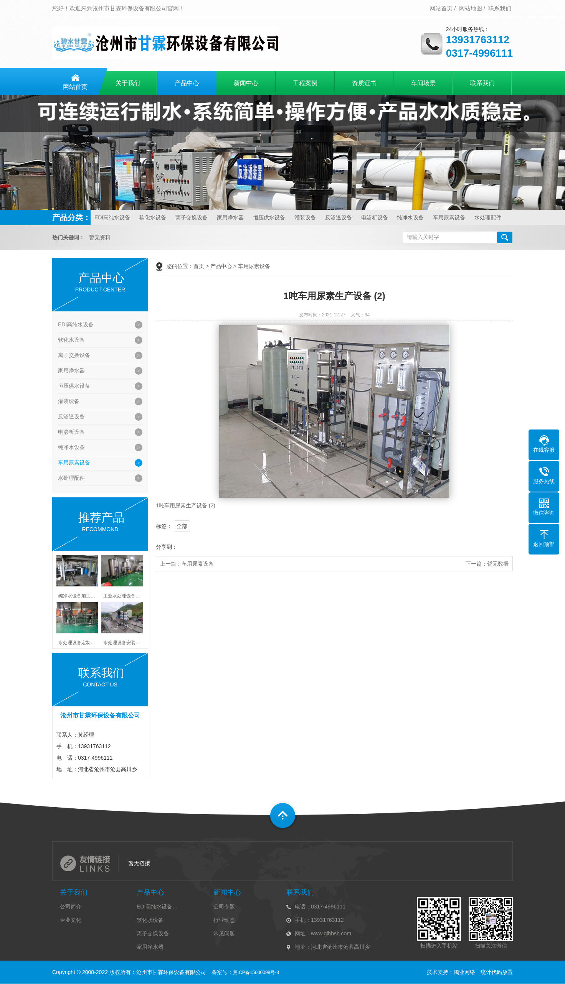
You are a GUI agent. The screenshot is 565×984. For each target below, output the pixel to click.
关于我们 (128, 83)
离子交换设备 (191, 217)
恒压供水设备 (269, 217)
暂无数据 (498, 564)
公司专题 (224, 906)
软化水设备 (152, 217)
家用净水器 (230, 217)
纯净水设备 (410, 217)
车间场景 (423, 83)
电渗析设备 (374, 217)
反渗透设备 (338, 217)
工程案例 (305, 83)
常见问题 (224, 933)
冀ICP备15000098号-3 (256, 972)
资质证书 (364, 83)
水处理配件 (487, 217)
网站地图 (470, 8)
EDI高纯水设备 (112, 217)
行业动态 (224, 920)
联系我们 (499, 8)
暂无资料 (100, 237)
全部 (182, 526)
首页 (198, 266)
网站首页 (441, 8)
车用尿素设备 (449, 217)
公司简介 (70, 906)
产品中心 (187, 83)
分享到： (166, 547)
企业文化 (70, 920)
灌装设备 (305, 217)
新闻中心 (246, 83)
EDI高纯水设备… (157, 906)
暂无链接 (139, 863)
